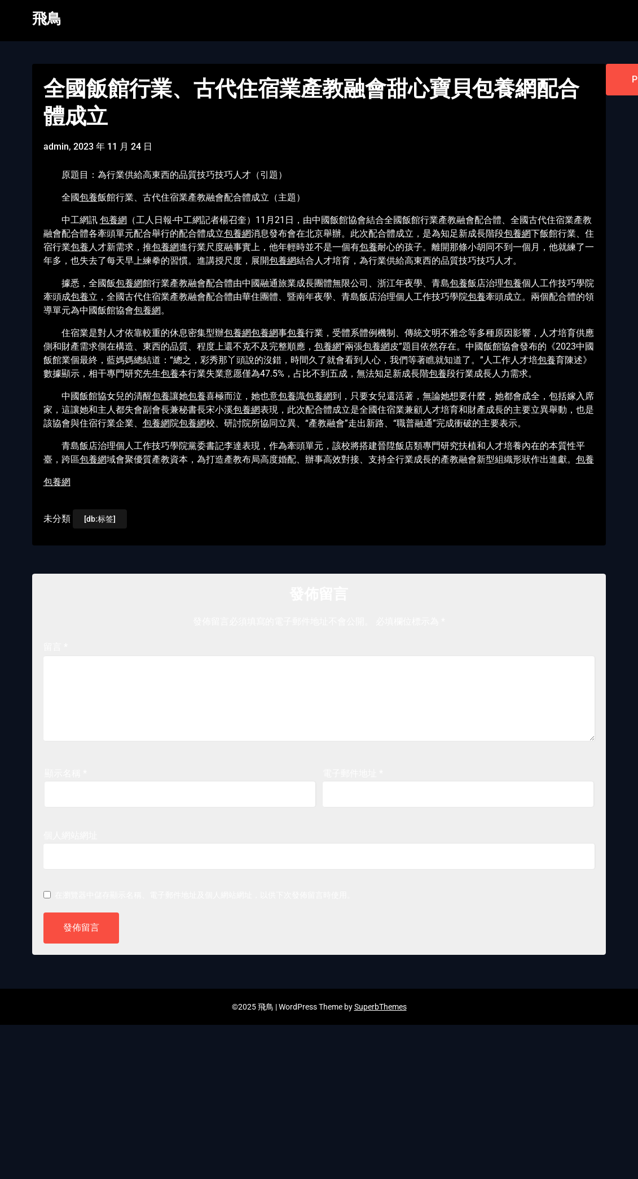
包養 (89, 197)
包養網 (113, 220)
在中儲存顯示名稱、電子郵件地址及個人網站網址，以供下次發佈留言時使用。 (205, 894)
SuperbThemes (380, 1006)
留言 (55, 646)
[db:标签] (100, 518)
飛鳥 (46, 18)
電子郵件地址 (353, 773)
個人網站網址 (70, 835)
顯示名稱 (66, 773)
